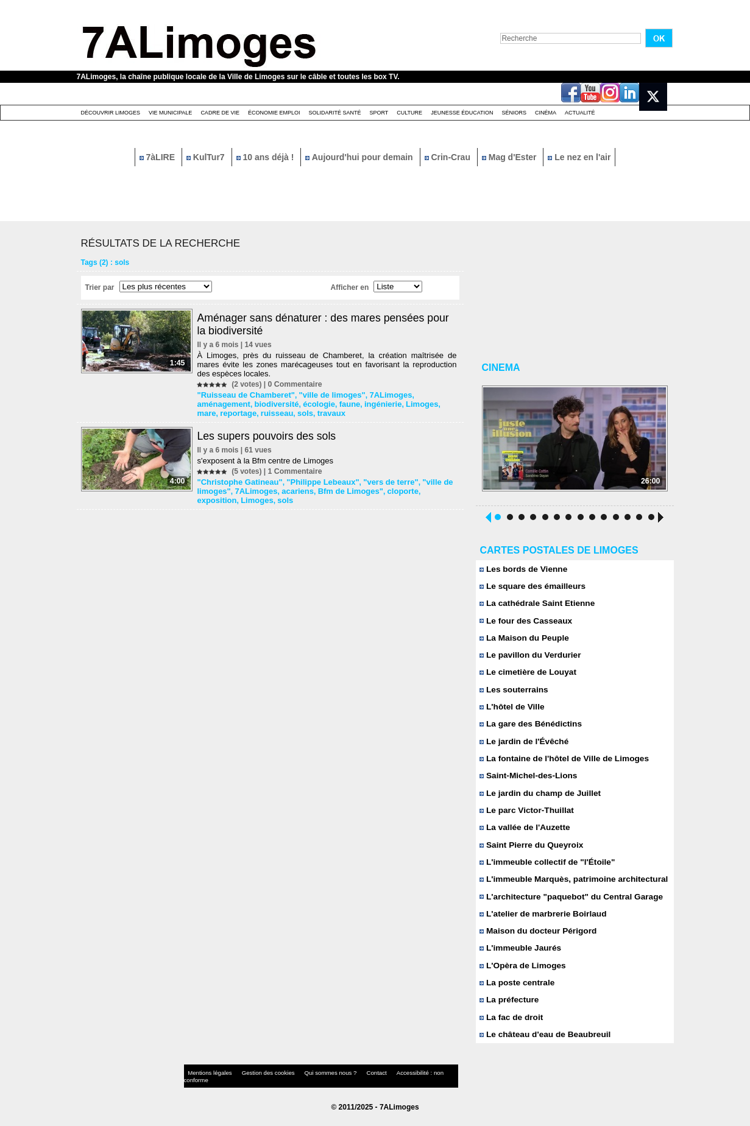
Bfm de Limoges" (341, 488)
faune (287, 403)
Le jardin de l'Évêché (522, 746)
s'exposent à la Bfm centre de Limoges (267, 458)
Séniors (513, 113)
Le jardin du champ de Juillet (538, 799)
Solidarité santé (334, 113)
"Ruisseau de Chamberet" (244, 394)
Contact (350, 1086)
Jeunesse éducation (462, 113)
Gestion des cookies (257, 1086)
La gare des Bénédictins (529, 729)
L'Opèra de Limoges (521, 976)
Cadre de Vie (219, 113)
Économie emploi (274, 113)
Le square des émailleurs (530, 588)
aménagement (426, 394)
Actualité (580, 113)
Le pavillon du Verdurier (528, 658)
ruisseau (213, 411)
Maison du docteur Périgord (536, 941)
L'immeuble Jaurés (519, 958)
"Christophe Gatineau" (238, 480)
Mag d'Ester (510, 157)
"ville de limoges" (323, 394)
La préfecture (508, 1011)
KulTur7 (206, 157)
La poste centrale (516, 994)
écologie (259, 403)
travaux (264, 411)
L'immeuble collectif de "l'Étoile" (544, 870)
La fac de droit (510, 1029)
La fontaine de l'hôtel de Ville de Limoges (561, 764)
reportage (411, 403)
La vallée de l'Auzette (523, 835)
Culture (409, 113)
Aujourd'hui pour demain (360, 157)
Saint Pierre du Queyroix (529, 852)
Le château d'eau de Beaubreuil (542, 1047)
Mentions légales (207, 1086)
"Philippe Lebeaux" (314, 480)
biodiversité (219, 403)
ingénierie (318, 403)
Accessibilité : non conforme (398, 1086)
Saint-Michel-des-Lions (526, 782)
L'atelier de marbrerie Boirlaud (540, 923)
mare (382, 403)
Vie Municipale (170, 113)
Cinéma (545, 113)
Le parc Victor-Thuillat (525, 817)
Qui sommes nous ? (310, 1086)
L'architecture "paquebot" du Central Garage (567, 905)
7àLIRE (158, 157)
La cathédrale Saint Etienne (535, 605)
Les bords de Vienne (522, 570)
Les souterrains (512, 693)
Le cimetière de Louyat (526, 676)
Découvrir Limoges (111, 113)
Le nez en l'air (579, 157)
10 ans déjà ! (266, 157)
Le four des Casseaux (524, 623)
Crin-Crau (449, 157)
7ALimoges (378, 394)
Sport (378, 113)
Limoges (354, 403)
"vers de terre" (377, 480)
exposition (426, 488)
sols (240, 411)
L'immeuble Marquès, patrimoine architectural (570, 888)
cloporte (389, 488)
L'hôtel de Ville (511, 711)
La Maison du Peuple (522, 641)
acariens (292, 488)
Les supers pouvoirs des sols (269, 434)
